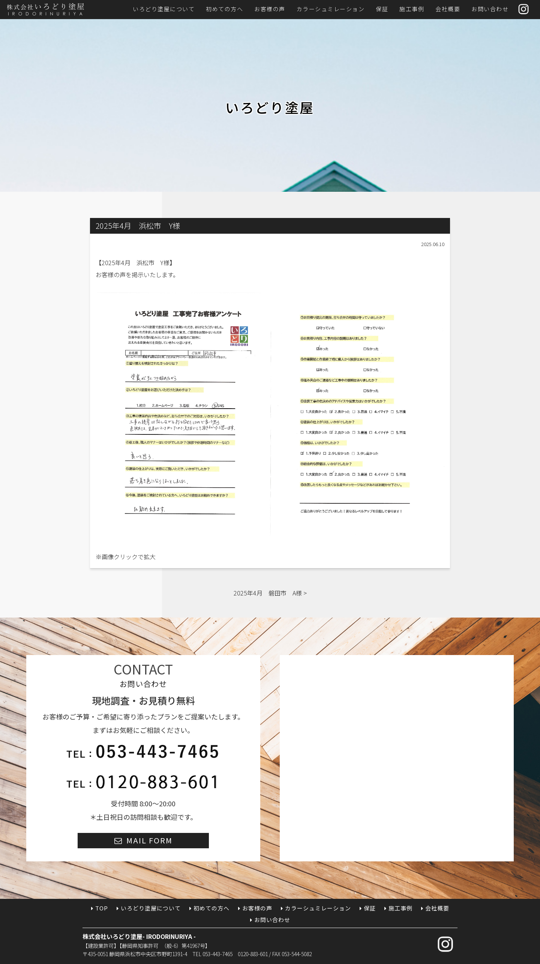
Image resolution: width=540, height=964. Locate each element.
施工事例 (411, 9)
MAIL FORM (149, 840)
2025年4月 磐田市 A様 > (270, 592)
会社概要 (447, 9)
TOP (101, 908)
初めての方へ (224, 9)
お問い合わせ (489, 9)
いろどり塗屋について (164, 9)
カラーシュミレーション (331, 9)
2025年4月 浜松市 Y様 (136, 262)
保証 (382, 9)
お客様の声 (269, 9)
